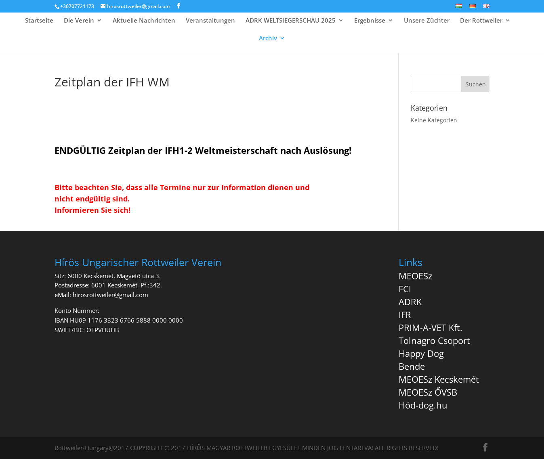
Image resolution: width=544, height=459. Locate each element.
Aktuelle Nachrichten (144, 20)
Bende (412, 366)
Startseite (39, 20)
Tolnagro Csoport (434, 340)
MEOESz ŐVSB (428, 392)
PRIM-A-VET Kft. (430, 327)
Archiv (268, 38)
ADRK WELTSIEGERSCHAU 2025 (291, 20)
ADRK (410, 302)
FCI (405, 289)
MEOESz (415, 276)
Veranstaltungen (210, 20)
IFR (405, 314)
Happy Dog (421, 353)
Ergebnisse (369, 20)
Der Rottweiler (481, 20)
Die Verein (79, 20)
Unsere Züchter (426, 20)
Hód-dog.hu (423, 405)
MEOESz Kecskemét (439, 379)
